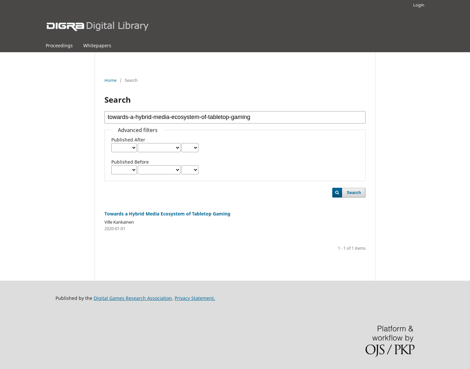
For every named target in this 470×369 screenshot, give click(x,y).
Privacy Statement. (195, 298)
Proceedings (59, 45)
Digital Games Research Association (133, 298)
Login (418, 5)
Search (354, 192)
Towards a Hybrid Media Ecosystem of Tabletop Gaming (167, 214)
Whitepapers (97, 45)
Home (110, 80)
